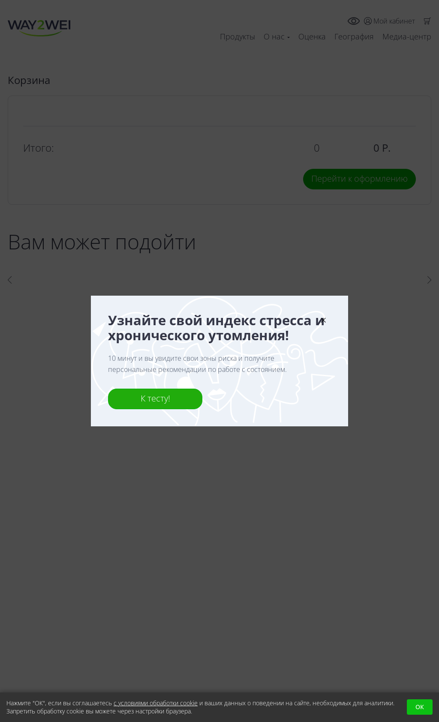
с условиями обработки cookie (156, 703)
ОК (419, 707)
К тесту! (155, 398)
